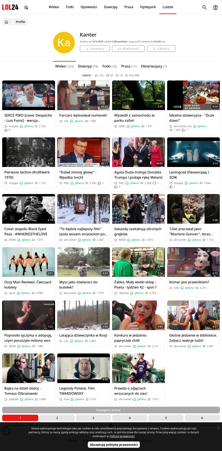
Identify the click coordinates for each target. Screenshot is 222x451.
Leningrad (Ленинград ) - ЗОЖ (190, 175)
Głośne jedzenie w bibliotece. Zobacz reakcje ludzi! (193, 338)
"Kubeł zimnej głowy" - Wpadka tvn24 (77, 175)
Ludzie (168, 7)
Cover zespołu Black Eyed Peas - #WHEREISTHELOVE (25, 231)
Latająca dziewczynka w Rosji (83, 335)
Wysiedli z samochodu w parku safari (134, 118)
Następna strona (111, 410)
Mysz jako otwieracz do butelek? (78, 285)
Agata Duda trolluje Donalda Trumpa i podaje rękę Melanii (138, 175)
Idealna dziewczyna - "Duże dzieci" (191, 118)
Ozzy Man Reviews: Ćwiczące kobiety (27, 285)
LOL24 (10, 7)
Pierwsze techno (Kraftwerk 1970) (27, 175)
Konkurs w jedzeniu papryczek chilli (130, 338)
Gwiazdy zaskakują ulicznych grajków (138, 231)
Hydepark (148, 7)
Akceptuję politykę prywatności (114, 445)
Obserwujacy (154, 66)
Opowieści (89, 7)
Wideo (54, 7)
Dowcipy (111, 7)
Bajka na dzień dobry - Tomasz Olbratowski (22, 391)
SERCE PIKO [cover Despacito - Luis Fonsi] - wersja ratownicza (28, 118)
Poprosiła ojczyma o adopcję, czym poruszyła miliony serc (28, 338)
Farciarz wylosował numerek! (83, 115)
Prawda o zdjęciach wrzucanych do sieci (130, 391)
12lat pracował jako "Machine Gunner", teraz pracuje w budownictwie (189, 231)
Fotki (70, 7)
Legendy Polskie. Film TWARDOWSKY (77, 391)
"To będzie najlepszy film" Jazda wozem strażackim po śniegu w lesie (82, 231)
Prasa (128, 7)
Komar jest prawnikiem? (189, 282)
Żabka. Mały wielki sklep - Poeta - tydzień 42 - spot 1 (135, 285)
